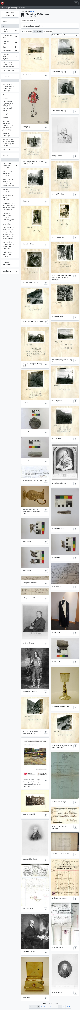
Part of (5, 21)
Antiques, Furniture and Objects (10, 56)
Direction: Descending (70, 35)
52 (63, 1007)
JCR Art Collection (10, 70)
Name (5, 155)
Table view (48, 31)
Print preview (27, 31)
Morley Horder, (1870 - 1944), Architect (10, 254)
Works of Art (10, 51)
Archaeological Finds (10, 36)
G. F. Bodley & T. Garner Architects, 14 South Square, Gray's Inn (10, 142)
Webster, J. (10, 117)
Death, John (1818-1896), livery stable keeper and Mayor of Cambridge (10, 206)
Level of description (7, 263)
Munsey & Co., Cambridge (10, 134)
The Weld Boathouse (10, 190)
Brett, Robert (10, 149)
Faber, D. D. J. (10, 94)
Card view (38, 31)
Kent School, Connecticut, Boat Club (10, 165)
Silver (10, 47)
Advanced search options (33, 26)
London (10, 98)
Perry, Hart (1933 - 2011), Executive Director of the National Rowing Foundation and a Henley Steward (10, 233)
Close (32, 12)
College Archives (10, 31)
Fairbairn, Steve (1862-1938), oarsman (10, 197)
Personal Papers (10, 42)
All (3, 26)
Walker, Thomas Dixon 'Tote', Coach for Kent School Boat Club (10, 182)
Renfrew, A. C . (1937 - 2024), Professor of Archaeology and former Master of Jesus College (10, 218)
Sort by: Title (56, 35)
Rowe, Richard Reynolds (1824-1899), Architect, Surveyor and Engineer (10, 106)
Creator (6, 76)
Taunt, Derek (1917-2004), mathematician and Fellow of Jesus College (10, 125)
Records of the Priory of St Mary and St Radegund (10, 64)
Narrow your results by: (10, 14)
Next (68, 1007)
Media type (7, 271)
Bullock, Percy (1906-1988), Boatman (10, 173)
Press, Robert (10, 114)
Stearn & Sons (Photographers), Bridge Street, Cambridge (10, 87)
